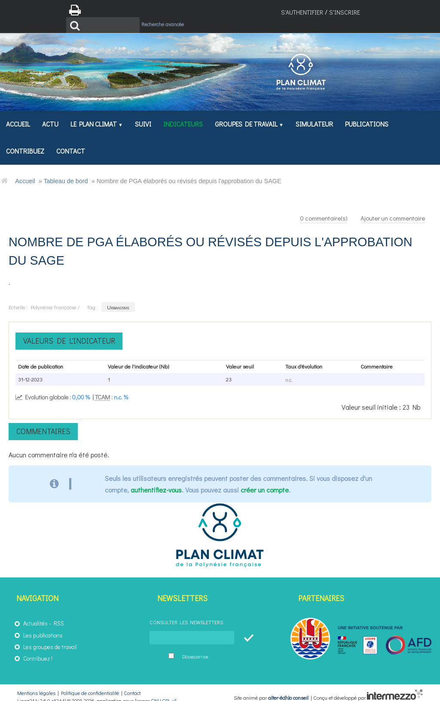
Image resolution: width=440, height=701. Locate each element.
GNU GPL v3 (164, 692)
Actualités (35, 615)
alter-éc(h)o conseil (288, 689)
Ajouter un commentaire (389, 209)
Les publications (43, 627)
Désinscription (195, 649)
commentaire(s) (313, 209)
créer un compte (265, 481)
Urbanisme (118, 299)
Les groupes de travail (50, 639)
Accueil (25, 172)
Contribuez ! (37, 651)
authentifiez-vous (156, 481)
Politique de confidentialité (90, 685)
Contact (132, 685)
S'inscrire (344, 12)
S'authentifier (302, 12)
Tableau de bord (65, 172)
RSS (59, 615)
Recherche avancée (179, 11)
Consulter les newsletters (186, 614)
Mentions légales (36, 685)
